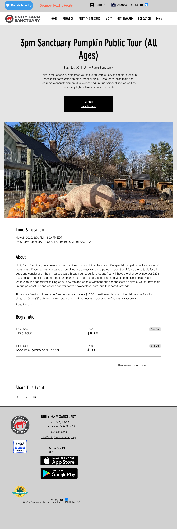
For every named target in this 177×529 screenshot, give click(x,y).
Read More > (24, 304)
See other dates (88, 106)
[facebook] (131, 4)
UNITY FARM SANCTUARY (58, 416)
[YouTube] (141, 4)
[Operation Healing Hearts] (56, 5)
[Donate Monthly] (19, 5)
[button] (67, 18)
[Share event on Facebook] (17, 397)
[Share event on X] (25, 397)
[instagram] (136, 4)
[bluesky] (146, 4)
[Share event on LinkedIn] (34, 397)
